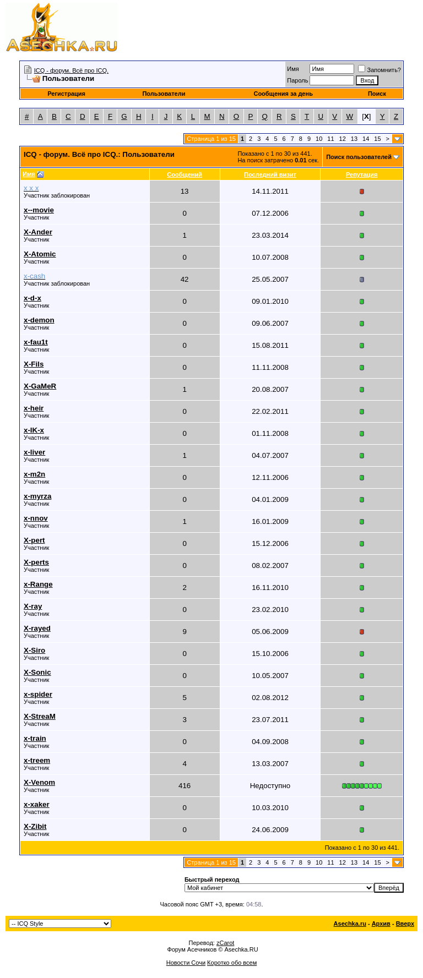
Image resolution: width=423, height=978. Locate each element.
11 (330, 138)
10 (319, 138)
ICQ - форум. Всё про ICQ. (71, 70)
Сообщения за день (282, 93)
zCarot (225, 942)
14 (365, 138)
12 (342, 138)
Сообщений (184, 174)
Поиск (377, 93)
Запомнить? (379, 70)
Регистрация (66, 93)
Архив (381, 923)
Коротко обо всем (232, 962)
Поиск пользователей (359, 157)
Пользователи (163, 93)
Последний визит (270, 174)
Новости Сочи (185, 962)
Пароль (297, 80)
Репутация (362, 174)
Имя (293, 68)
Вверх (405, 923)
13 (354, 138)
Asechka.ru (350, 923)
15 (377, 138)
